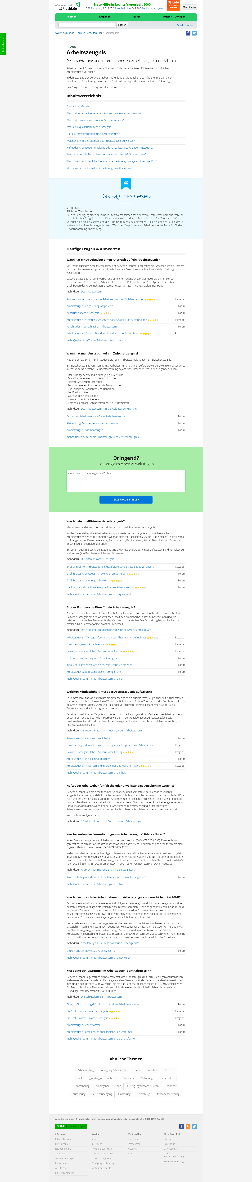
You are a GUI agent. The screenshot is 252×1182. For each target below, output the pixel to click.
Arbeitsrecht (94, 33)
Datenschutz (170, 1149)
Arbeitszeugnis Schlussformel (83, 1025)
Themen (71, 17)
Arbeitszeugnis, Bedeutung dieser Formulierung (94, 672)
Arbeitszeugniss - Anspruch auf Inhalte (88, 738)
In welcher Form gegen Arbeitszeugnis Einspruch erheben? (100, 665)
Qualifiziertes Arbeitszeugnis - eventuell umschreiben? (97, 573)
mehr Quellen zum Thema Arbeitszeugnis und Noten (96, 884)
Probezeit (171, 1086)
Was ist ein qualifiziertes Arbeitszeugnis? (89, 127)
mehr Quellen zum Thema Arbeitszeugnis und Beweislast (99, 957)
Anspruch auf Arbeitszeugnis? (83, 313)
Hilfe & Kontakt (3, 43)
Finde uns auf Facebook (103, 1154)
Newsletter (97, 1139)
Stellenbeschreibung (167, 1094)
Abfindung (147, 1078)
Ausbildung (79, 1094)
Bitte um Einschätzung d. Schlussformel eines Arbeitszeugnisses (103, 1004)
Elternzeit (169, 1070)
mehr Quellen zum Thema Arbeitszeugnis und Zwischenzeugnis (103, 437)
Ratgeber (96, 8)
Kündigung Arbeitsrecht (113, 1070)
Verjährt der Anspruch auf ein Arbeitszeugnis (92, 326)
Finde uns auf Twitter (102, 1149)
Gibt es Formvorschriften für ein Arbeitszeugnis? (94, 134)
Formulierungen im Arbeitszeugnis (86, 644)
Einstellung (124, 1094)
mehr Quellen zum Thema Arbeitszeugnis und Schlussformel (101, 1038)
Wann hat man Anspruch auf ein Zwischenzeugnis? (95, 120)
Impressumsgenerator (102, 1158)
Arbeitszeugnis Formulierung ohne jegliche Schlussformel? (100, 1032)
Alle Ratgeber (61, 1168)
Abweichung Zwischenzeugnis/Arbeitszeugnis (92, 423)
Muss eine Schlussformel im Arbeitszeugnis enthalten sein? (100, 168)
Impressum (169, 1144)
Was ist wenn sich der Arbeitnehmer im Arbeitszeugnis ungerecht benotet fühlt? (112, 161)
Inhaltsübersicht (63, 1139)
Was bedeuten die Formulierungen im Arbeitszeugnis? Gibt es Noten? (106, 154)
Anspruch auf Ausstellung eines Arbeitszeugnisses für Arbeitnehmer (105, 299)
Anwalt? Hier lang (185, 25)
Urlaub (137, 1070)
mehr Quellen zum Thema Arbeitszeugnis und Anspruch (98, 340)
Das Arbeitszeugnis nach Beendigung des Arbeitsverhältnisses (116, 630)
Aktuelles (132, 1149)
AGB (130, 1154)
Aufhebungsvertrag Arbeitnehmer (97, 1078)
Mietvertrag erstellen (101, 1168)
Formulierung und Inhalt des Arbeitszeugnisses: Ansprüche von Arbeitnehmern (111, 745)
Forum (136, 17)
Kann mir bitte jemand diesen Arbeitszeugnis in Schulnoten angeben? (106, 877)
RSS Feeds (96, 1144)
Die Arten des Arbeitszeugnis (97, 559)
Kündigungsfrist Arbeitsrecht (143, 1086)
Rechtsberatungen (152, 8)
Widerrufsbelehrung (174, 1161)
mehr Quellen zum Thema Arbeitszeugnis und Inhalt (96, 772)
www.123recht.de (64, 33)
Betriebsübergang (102, 1094)
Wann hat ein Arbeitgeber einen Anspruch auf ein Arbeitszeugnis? (104, 113)
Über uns (168, 1139)
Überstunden (166, 1078)
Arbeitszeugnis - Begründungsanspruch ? (90, 306)
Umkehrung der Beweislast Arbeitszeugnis (91, 951)
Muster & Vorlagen (174, 17)
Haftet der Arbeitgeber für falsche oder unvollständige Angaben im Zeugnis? (110, 147)
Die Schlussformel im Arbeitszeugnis (101, 997)
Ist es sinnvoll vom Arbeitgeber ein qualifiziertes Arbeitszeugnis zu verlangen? (110, 567)
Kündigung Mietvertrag (102, 1163)
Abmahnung (82, 1086)
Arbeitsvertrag (86, 1070)
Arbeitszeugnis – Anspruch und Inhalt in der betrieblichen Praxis (103, 333)
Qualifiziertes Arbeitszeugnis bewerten (88, 580)
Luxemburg (143, 1094)
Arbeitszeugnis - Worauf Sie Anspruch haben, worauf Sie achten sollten (107, 320)
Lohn (118, 1086)
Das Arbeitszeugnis (92, 291)
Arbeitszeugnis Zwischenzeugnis (85, 430)
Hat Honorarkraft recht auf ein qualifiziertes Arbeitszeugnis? (100, 587)
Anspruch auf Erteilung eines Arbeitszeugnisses (108, 869)
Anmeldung (133, 1139)
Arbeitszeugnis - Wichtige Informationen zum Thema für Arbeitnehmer (106, 637)
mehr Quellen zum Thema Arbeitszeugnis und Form (96, 678)
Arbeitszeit (128, 1078)
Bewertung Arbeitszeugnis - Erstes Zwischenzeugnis (96, 416)
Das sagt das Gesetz (78, 106)
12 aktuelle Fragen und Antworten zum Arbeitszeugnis (111, 730)
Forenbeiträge (123, 8)
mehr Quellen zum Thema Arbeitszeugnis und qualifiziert (99, 594)
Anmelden (60, 1154)
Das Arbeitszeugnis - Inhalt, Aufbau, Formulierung (109, 408)
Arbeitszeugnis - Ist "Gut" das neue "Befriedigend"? (110, 943)
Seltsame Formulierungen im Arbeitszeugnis (92, 658)
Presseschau (61, 1163)
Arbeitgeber (102, 1086)
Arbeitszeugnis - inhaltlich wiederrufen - (89, 759)
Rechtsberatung (63, 1149)
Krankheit (152, 1070)
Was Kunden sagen (64, 1158)
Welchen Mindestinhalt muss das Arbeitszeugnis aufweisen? (101, 141)
